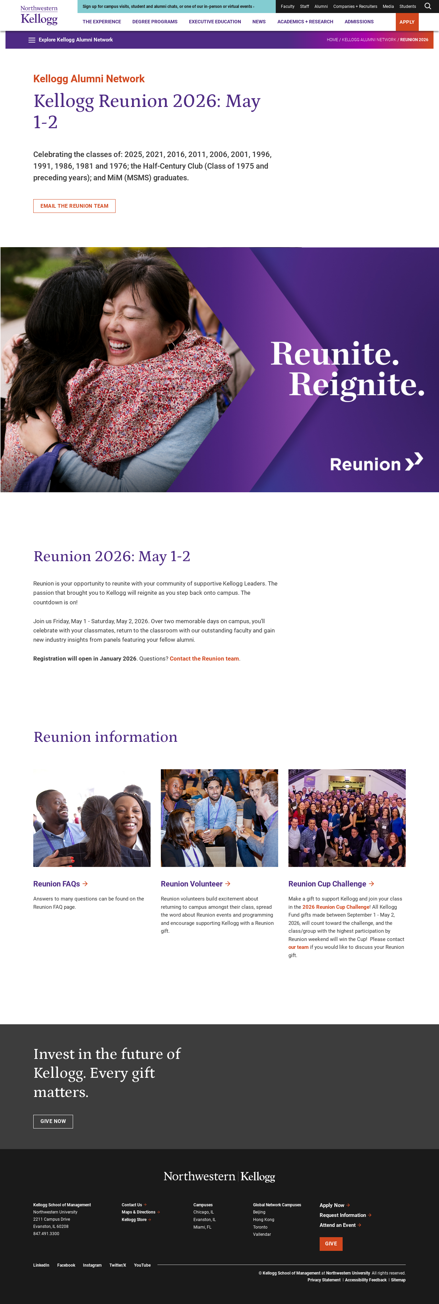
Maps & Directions (141, 1212)
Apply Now (335, 1205)
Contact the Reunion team (204, 658)
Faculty (288, 6)
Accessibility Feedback (366, 1280)
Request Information (346, 1215)
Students (408, 6)
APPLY (407, 22)
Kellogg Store (136, 1219)
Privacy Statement (324, 1280)
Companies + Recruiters (355, 6)
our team (298, 947)
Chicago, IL (203, 1212)
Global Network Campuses (277, 1205)
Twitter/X (117, 1265)
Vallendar (262, 1234)
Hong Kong (263, 1219)
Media (388, 6)
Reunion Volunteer (196, 883)
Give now (53, 1121)
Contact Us (134, 1205)
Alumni (321, 6)
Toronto (260, 1227)
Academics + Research (305, 21)
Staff (304, 6)
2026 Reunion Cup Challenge (335, 907)
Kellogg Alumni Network (369, 39)
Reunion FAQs (61, 883)
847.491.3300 (46, 1233)
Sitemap (398, 1280)
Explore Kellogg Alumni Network (70, 40)
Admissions (359, 21)
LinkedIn (41, 1265)
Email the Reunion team (74, 206)
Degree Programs (155, 21)
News (259, 21)
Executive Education (215, 21)
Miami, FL (202, 1227)
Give (331, 1244)
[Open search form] (428, 6)
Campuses (203, 1205)
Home (332, 39)
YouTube (142, 1265)
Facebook (66, 1265)
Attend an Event (341, 1225)
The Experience (102, 21)
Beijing (259, 1212)
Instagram (92, 1265)
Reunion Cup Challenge (331, 883)
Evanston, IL (204, 1219)
